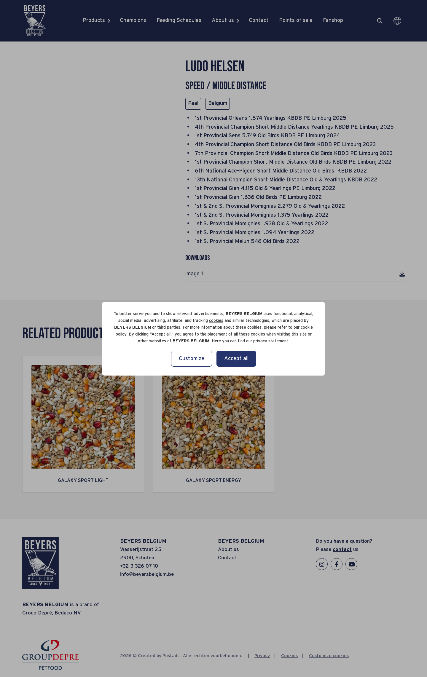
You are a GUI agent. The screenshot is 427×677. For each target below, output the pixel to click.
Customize (191, 358)
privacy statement (270, 341)
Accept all (236, 358)
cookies (216, 321)
